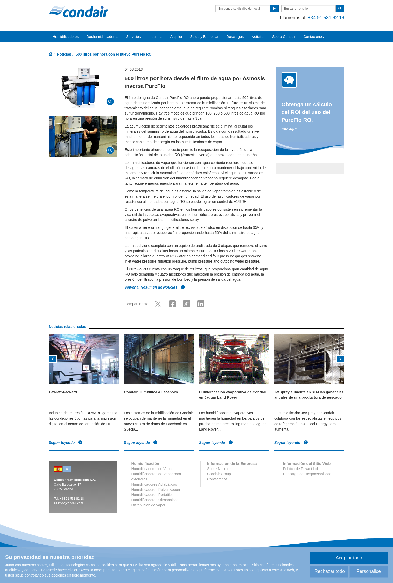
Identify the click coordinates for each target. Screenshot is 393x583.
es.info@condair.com (68, 503)
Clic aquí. (290, 129)
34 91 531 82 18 (72, 498)
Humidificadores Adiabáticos (154, 484)
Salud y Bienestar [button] (204, 37)
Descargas (235, 37)
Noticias (257, 37)
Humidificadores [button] (66, 37)
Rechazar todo (329, 571)
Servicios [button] (133, 37)
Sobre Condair (284, 37)
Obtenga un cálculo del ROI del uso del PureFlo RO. (307, 112)
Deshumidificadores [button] (102, 37)
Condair (78, 12)
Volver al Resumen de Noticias (154, 287)
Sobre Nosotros (219, 469)
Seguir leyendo (65, 442)
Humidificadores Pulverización (155, 489)
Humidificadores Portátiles (152, 495)
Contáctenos (313, 37)
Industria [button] (156, 37)
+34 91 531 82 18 (326, 17)
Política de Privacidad (300, 469)
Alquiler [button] (176, 37)
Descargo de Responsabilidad (307, 474)
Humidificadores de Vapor (152, 469)
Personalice (368, 571)
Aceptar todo (349, 557)
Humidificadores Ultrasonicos (154, 500)
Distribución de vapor (148, 505)
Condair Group (219, 474)
